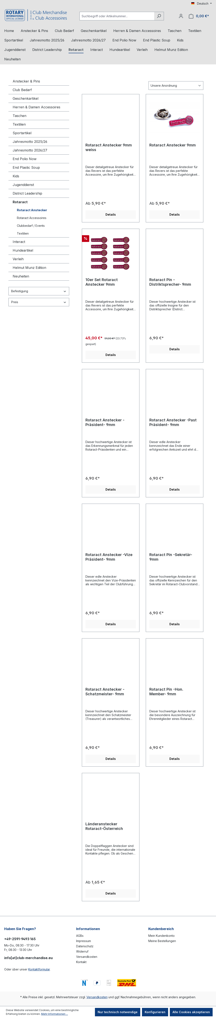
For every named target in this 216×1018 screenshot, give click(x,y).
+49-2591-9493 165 (20, 939)
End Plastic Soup (26, 167)
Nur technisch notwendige (118, 1012)
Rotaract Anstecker (32, 210)
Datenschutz (84, 946)
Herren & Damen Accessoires (36, 107)
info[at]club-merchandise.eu (28, 958)
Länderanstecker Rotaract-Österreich (104, 826)
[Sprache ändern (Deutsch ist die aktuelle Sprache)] (201, 3)
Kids (16, 176)
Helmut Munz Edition (29, 267)
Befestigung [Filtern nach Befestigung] (38, 291)
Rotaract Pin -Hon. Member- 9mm (166, 691)
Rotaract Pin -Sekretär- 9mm (170, 556)
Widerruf (82, 951)
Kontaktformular (39, 969)
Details (110, 214)
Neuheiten (21, 276)
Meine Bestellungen (162, 941)
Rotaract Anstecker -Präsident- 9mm (104, 422)
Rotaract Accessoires (31, 218)
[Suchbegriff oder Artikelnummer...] (117, 16)
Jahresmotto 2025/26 (30, 141)
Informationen (88, 929)
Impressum (83, 941)
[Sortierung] (175, 85)
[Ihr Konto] (181, 16)
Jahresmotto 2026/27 (30, 150)
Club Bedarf (22, 90)
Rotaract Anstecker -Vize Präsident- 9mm (108, 556)
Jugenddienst (23, 185)
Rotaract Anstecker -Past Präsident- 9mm (173, 422)
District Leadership (27, 193)
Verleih (18, 259)
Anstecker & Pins (26, 81)
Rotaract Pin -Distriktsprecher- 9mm (170, 282)
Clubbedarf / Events (31, 225)
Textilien (19, 124)
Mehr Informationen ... (54, 1013)
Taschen (19, 116)
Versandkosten (86, 956)
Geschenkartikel (25, 98)
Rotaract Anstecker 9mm (172, 145)
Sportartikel (22, 133)
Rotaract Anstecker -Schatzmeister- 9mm (104, 691)
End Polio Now (24, 159)
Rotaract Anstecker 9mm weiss (108, 147)
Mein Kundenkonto (161, 935)
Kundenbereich (161, 929)
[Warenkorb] (199, 16)
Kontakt (81, 962)
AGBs (80, 935)
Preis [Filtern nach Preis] (38, 302)
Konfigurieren (155, 1012)
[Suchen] (159, 16)
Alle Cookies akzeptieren (191, 1012)
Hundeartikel (23, 250)
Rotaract (20, 202)
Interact (19, 242)
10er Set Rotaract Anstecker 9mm (101, 282)
